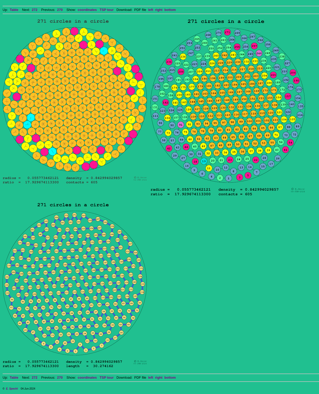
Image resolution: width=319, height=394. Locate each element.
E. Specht (12, 388)
